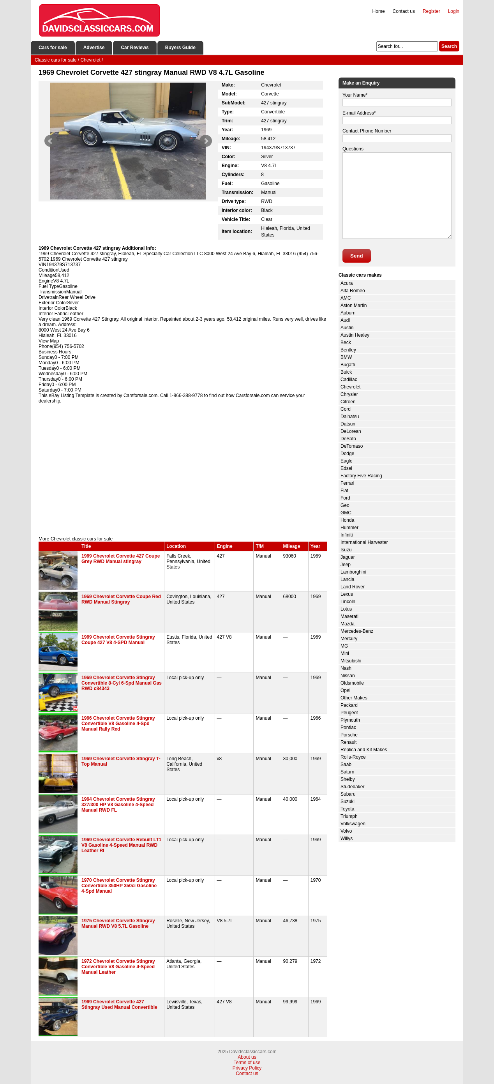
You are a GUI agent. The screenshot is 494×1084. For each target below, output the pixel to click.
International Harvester (364, 542)
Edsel (346, 468)
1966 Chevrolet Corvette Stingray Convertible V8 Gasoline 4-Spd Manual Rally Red (118, 723)
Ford (345, 498)
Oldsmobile (352, 683)
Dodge (347, 453)
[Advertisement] (183, 469)
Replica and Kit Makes (364, 749)
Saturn (347, 772)
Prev (50, 141)
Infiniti (347, 535)
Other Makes (354, 698)
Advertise (94, 47)
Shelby (348, 779)
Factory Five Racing (361, 475)
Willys (347, 838)
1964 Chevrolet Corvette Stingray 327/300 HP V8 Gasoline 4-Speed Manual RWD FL (118, 804)
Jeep (346, 564)
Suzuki (348, 801)
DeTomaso (352, 446)
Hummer (349, 527)
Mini (345, 653)
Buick (346, 372)
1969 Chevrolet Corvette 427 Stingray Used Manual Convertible (119, 1004)
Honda (347, 520)
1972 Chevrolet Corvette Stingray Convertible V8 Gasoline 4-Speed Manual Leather (118, 967)
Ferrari (347, 483)
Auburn (348, 313)
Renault (348, 742)
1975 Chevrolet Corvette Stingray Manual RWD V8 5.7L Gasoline (118, 923)
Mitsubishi (351, 661)
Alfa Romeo (353, 290)
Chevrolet (350, 387)
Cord (346, 409)
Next (205, 141)
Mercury (349, 638)
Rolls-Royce (353, 757)
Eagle (347, 461)
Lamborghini (353, 572)
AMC (346, 298)
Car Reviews (134, 47)
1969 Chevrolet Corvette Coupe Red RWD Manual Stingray (121, 599)
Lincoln (348, 601)
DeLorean (351, 431)
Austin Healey (355, 335)
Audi (345, 320)
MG (344, 646)
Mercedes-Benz (357, 631)
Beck (346, 342)
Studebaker (352, 786)
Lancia (347, 579)
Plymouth (350, 720)
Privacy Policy (247, 1068)
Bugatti (348, 364)
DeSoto (348, 438)
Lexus (347, 594)
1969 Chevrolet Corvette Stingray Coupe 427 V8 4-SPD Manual (118, 639)
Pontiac (348, 727)
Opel (345, 690)
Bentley (348, 350)
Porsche (349, 735)
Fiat (344, 490)
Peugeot (349, 712)
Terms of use (247, 1062)
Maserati (349, 616)
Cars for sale (53, 47)
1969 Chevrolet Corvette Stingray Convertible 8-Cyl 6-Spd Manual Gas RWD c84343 (121, 683)
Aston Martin (354, 305)
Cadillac (349, 379)
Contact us (404, 11)
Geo (345, 505)
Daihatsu (350, 416)
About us (247, 1057)
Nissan (348, 675)
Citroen (348, 401)
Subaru (348, 794)
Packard (349, 705)
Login (453, 11)
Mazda (348, 624)
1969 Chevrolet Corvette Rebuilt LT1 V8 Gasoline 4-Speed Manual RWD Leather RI (121, 845)
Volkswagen (353, 823)
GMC (346, 513)
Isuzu (346, 550)
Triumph (349, 816)
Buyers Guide (180, 47)
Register (431, 11)
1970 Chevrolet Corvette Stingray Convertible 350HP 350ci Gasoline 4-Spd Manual (119, 885)
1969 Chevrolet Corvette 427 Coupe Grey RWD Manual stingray (120, 558)
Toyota (347, 809)
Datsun (348, 424)
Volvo (346, 831)
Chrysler (349, 394)
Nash (346, 668)
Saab (346, 764)
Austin (347, 327)
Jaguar (348, 557)
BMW (346, 357)
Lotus (346, 609)
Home (378, 11)
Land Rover (353, 587)
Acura (347, 283)
